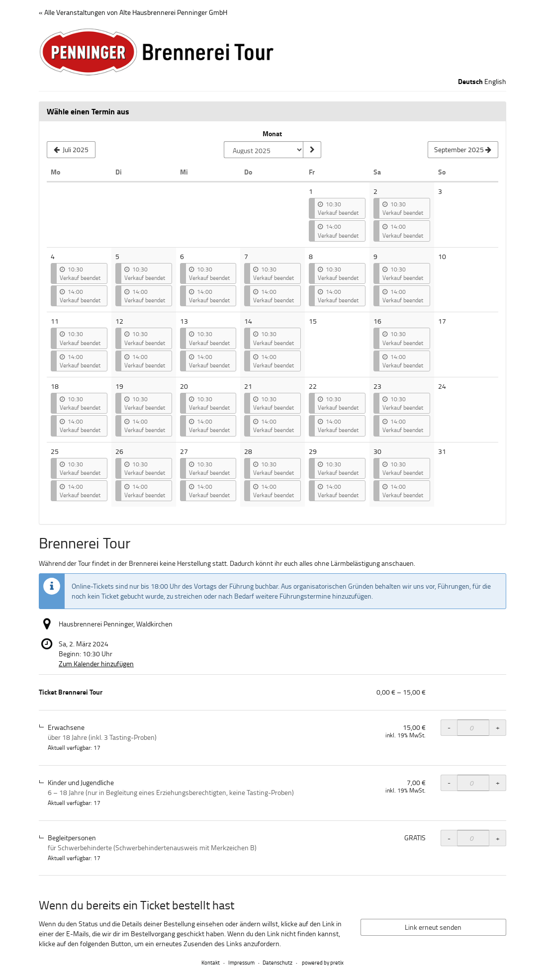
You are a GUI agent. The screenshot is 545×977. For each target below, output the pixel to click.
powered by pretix (323, 962)
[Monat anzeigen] (312, 149)
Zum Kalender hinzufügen (96, 663)
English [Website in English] (495, 81)
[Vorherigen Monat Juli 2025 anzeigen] (71, 149)
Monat (272, 134)
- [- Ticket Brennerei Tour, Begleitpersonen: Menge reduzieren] (449, 838)
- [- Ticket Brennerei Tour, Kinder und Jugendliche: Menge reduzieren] (449, 782)
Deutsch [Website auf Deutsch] (470, 82)
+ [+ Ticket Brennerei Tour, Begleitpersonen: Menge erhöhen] (498, 838)
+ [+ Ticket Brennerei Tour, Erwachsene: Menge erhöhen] (498, 727)
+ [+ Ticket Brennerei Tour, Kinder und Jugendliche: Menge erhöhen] (498, 782)
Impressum (241, 962)
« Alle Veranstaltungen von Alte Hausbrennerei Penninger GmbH (133, 12)
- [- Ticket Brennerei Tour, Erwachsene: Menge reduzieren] (449, 727)
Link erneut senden (433, 927)
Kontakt (210, 962)
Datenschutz (277, 962)
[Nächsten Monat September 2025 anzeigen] (463, 149)
